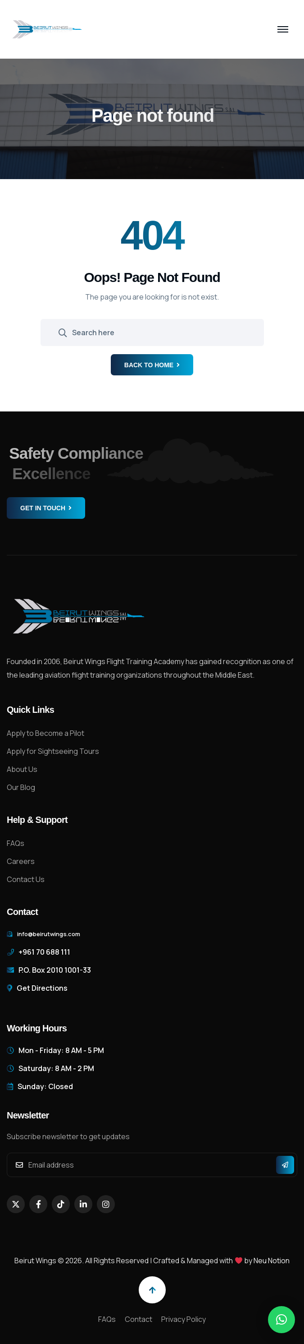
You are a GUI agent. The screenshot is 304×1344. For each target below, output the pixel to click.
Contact (138, 1319)
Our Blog (21, 787)
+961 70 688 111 (44, 952)
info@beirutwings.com (48, 934)
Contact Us (26, 879)
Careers (21, 861)
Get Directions (42, 988)
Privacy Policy (183, 1319)
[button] (281, 1319)
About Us (22, 769)
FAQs (15, 843)
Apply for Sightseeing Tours (53, 751)
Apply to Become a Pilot (45, 733)
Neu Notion (272, 1260)
